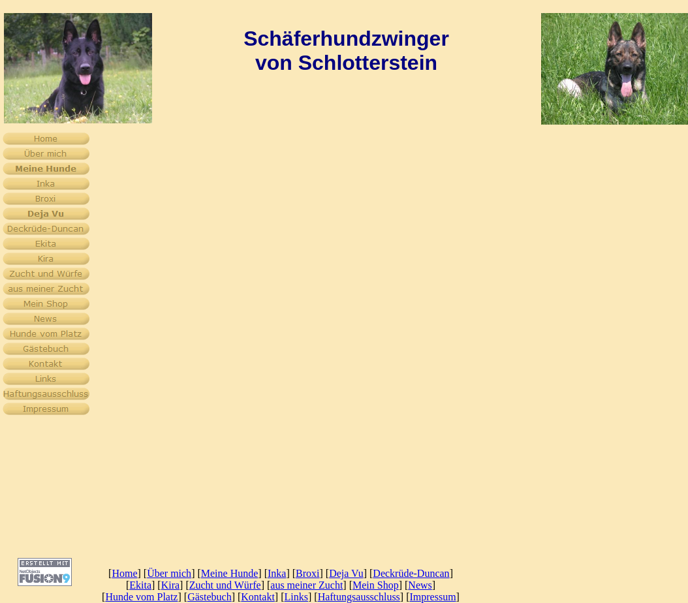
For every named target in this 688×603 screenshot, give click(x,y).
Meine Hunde (229, 573)
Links (296, 596)
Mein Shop (375, 585)
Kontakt (258, 596)
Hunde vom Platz (141, 596)
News (419, 585)
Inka (277, 573)
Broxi (307, 573)
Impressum (433, 596)
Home (124, 573)
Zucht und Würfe (225, 585)
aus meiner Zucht (306, 585)
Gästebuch (209, 596)
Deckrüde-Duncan (411, 573)
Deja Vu (346, 573)
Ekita (140, 585)
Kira (170, 585)
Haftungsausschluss (359, 596)
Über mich (169, 573)
